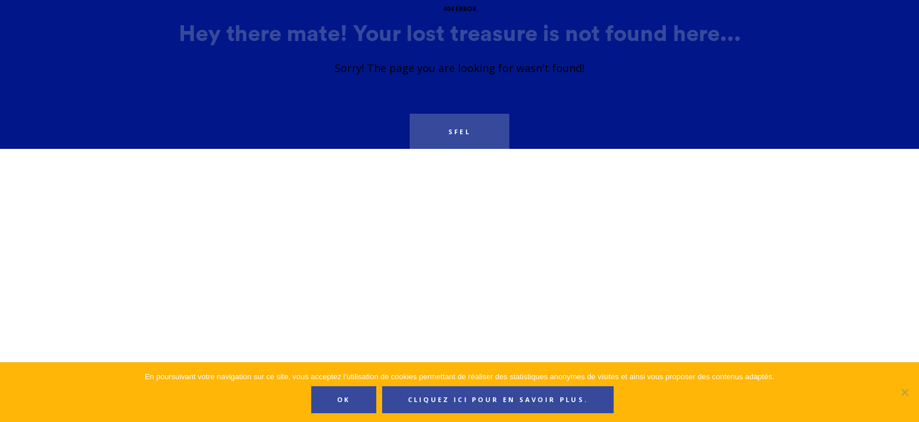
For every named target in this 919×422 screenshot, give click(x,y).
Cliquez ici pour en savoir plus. (498, 399)
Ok (343, 399)
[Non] (904, 392)
